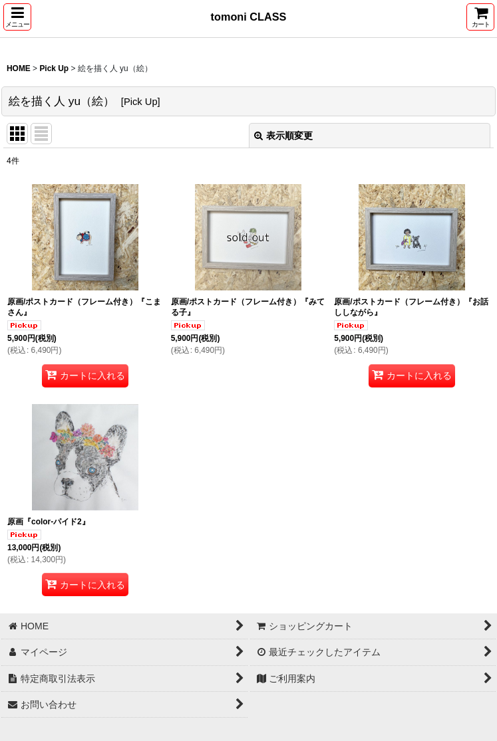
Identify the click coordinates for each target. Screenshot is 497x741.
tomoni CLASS (249, 17)
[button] (17, 17)
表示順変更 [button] (283, 135)
